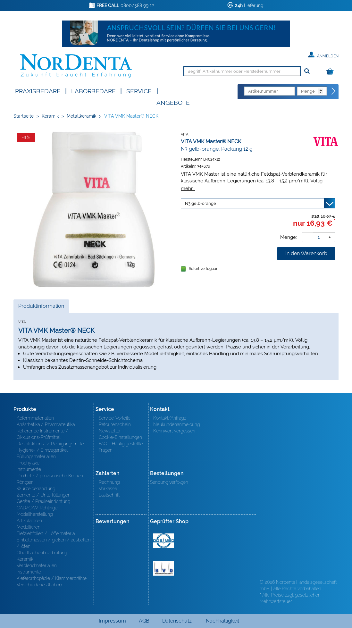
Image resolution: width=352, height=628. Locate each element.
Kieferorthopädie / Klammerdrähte (52, 578)
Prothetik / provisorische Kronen (50, 475)
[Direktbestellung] (334, 91)
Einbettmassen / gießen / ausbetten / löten (54, 543)
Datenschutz (177, 621)
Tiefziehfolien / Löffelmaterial (46, 533)
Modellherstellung (35, 514)
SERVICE (139, 91)
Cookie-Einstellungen (120, 437)
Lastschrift (109, 495)
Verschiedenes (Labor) (39, 584)
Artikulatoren (29, 520)
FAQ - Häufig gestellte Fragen (121, 447)
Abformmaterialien (35, 418)
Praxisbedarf (37, 91)
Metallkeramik (81, 116)
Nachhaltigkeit (222, 621)
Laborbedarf (93, 91)
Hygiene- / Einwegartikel (42, 450)
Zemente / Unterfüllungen (44, 495)
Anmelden (323, 54)
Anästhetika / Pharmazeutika (46, 424)
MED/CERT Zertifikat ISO (163, 540)
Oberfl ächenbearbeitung (42, 552)
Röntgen (25, 482)
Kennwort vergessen (174, 430)
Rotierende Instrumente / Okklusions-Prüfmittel (42, 434)
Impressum (112, 621)
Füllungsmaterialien (36, 456)
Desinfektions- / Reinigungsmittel (51, 443)
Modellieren (28, 527)
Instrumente (29, 469)
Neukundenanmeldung (176, 424)
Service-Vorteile (114, 418)
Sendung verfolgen (169, 482)
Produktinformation (41, 307)
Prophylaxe (28, 462)
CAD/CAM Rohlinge (37, 507)
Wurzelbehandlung (36, 488)
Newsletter (110, 430)
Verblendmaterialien (37, 565)
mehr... (188, 188)
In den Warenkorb (306, 253)
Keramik (50, 116)
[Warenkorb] (331, 71)
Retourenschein (115, 424)
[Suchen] (307, 71)
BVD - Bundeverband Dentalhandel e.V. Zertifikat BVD (163, 568)
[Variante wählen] (258, 203)
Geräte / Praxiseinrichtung (43, 501)
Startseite (23, 116)
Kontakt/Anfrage (169, 418)
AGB (144, 621)
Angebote (173, 102)
